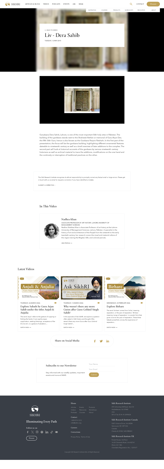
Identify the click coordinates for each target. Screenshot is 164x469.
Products (116, 10)
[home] (12, 4)
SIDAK (81, 4)
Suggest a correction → (47, 185)
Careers (74, 437)
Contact (140, 4)
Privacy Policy (75, 446)
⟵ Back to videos (51, 30)
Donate (153, 4)
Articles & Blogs (32, 4)
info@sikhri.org (76, 432)
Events (66, 4)
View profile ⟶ (66, 252)
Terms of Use (85, 446)
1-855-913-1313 (76, 430)
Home (73, 413)
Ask (74, 4)
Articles (73, 417)
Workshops (129, 10)
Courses (104, 10)
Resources (141, 10)
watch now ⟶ (25, 337)
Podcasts (56, 4)
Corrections (75, 441)
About (153, 10)
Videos (46, 4)
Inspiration (92, 10)
